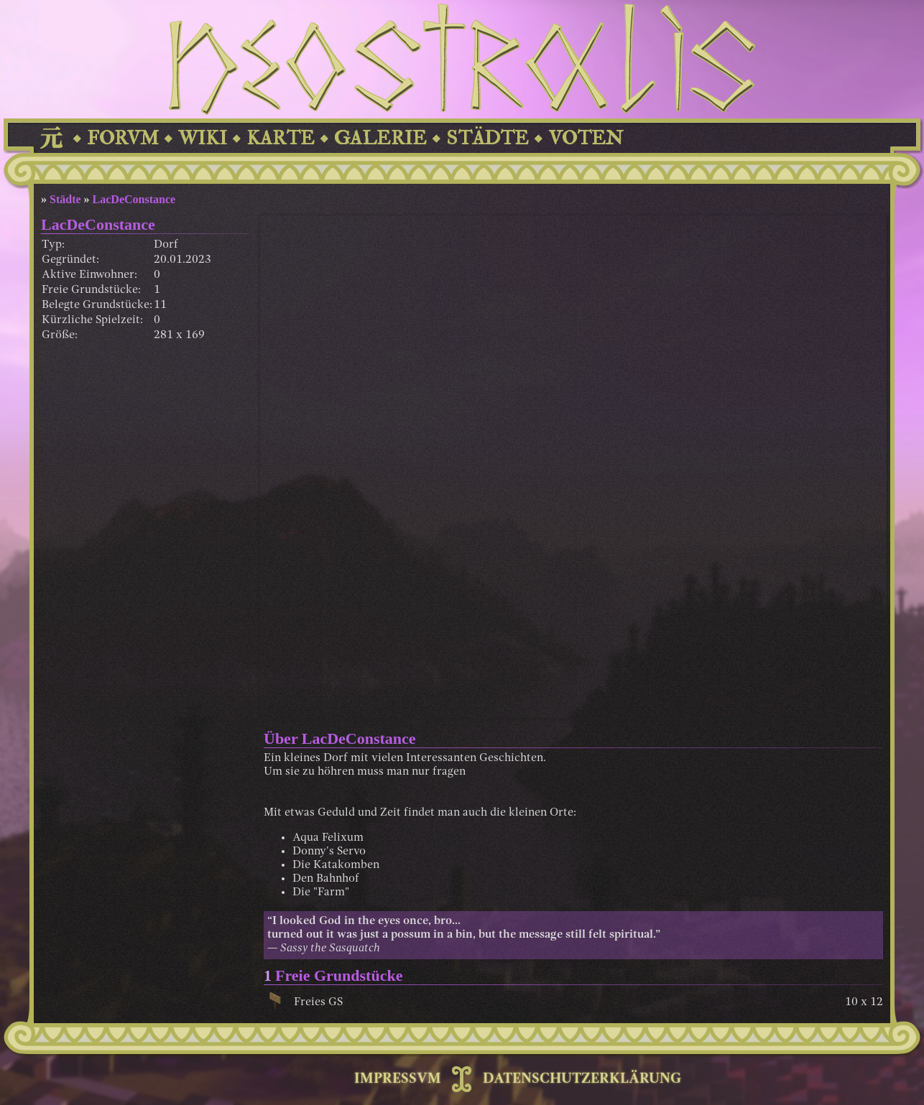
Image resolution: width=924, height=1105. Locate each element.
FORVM (123, 138)
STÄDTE (487, 138)
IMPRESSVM (397, 1079)
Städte (65, 199)
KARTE (280, 138)
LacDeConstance (134, 199)
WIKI (202, 138)
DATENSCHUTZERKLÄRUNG (582, 1079)
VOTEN (585, 138)
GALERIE (380, 138)
